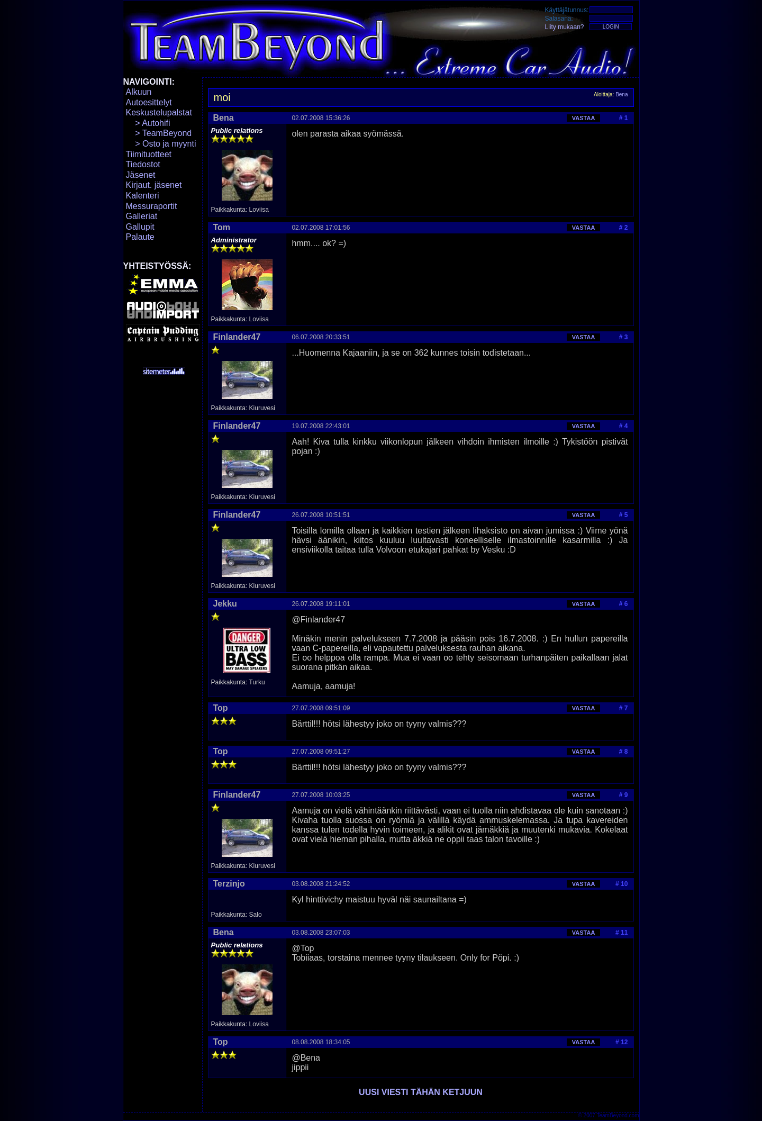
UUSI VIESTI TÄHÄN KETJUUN (421, 1092)
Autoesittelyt (149, 102)
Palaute (140, 236)
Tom (222, 227)
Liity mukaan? (564, 27)
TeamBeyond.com (617, 1115)
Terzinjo (229, 883)
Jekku (225, 603)
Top (220, 707)
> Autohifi (148, 123)
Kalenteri (142, 195)
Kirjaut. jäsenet (154, 184)
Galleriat (142, 216)
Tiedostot (143, 164)
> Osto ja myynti (161, 143)
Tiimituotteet (149, 154)
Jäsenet (141, 174)
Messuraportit (151, 206)
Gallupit (140, 226)
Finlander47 (237, 336)
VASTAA (583, 118)
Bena (621, 94)
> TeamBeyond (159, 133)
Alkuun (139, 91)
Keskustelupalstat (159, 112)
